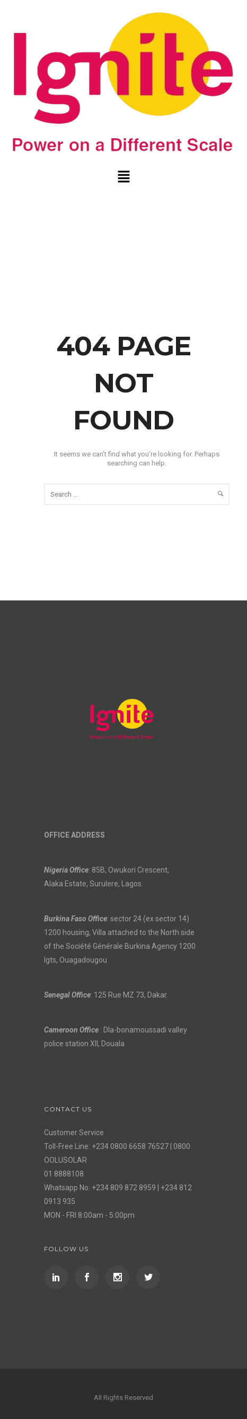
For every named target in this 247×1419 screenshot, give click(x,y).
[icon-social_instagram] (120, 1277)
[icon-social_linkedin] (58, 1277)
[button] (123, 177)
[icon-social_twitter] (148, 1277)
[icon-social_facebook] (89, 1277)
